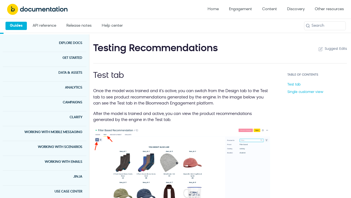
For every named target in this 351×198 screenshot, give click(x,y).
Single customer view (305, 92)
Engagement (240, 9)
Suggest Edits (332, 49)
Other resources (329, 9)
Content (269, 9)
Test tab (294, 84)
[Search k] (325, 26)
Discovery (296, 9)
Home (213, 9)
